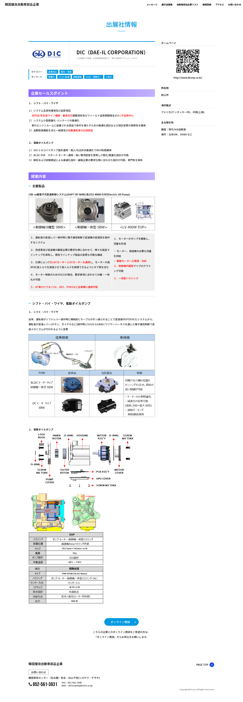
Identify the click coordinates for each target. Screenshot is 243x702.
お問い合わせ (235, 4)
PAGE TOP (202, 664)
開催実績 (207, 4)
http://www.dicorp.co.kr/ (188, 77)
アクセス (219, 4)
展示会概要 (167, 4)
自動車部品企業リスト (187, 4)
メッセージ (152, 4)
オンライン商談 (120, 622)
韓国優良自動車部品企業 (22, 4)
